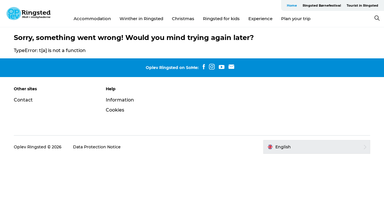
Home (292, 5)
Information (120, 100)
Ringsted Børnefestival (322, 5)
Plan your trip (295, 18)
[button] (316, 147)
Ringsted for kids (221, 18)
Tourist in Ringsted (362, 5)
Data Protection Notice (97, 147)
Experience (260, 18)
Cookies (115, 110)
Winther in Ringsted (141, 18)
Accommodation (92, 18)
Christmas (183, 18)
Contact (23, 100)
